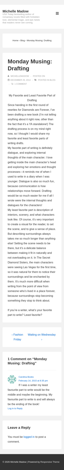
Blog (52, 80)
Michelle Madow (16, 11)
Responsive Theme (50, 462)
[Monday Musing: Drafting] (20, 80)
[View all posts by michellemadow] (19, 76)
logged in (29, 436)
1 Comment (21, 84)
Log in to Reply (15, 408)
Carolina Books (26, 377)
